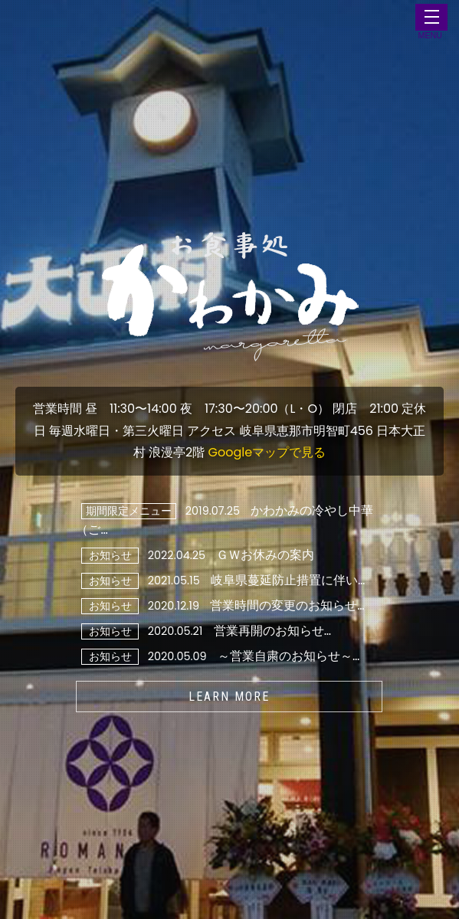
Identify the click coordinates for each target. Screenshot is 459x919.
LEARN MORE (229, 696)
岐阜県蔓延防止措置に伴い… (288, 580)
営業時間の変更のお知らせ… (287, 605)
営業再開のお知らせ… (272, 630)
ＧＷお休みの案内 (265, 555)
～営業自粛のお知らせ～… (288, 656)
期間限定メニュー (129, 511)
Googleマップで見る (267, 452)
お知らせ (110, 555)
